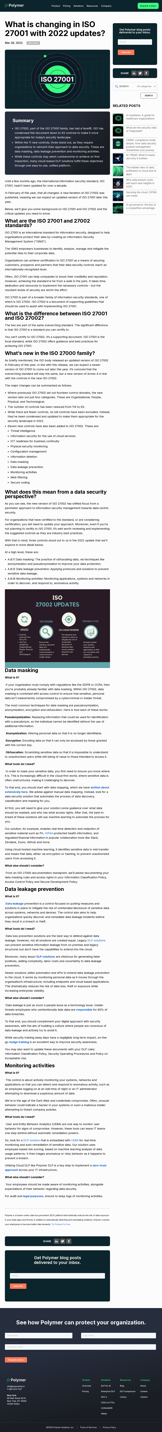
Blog (122, 1386)
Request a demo (148, 6)
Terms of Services (88, 1427)
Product (56, 5)
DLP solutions (96, 940)
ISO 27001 (33, 43)
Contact (144, 1397)
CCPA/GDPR (106, 1408)
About (143, 1386)
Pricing (66, 5)
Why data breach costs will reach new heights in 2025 (140, 183)
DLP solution (31, 1140)
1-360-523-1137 (14, 1389)
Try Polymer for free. (61, 1224)
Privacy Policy (109, 1427)
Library (123, 1397)
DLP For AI (106, 1386)
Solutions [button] (79, 5)
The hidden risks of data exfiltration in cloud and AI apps (141, 171)
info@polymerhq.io (16, 1386)
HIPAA (49, 833)
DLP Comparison (127, 1391)
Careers (144, 1391)
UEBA (75, 1140)
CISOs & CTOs (108, 1402)
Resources (92, 5)
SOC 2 (104, 1397)
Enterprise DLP (108, 1391)
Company (106, 5)
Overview (86, 1386)
